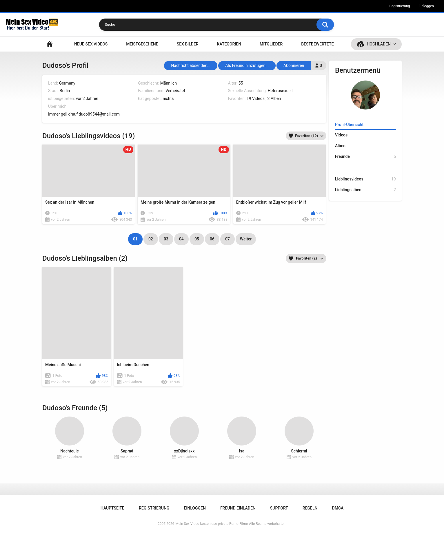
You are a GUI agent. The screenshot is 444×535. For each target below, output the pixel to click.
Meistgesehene (142, 44)
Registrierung (399, 6)
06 (212, 239)
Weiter (246, 239)
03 (166, 239)
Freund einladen (238, 508)
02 (150, 239)
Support (279, 508)
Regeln (310, 508)
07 (227, 239)
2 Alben (274, 98)
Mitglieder (271, 44)
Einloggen (426, 6)
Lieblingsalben (365, 189)
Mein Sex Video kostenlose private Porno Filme (211, 524)
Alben (340, 145)
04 (181, 239)
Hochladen (379, 44)
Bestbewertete (317, 44)
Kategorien (229, 44)
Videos (341, 135)
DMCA (338, 508)
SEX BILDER (188, 44)
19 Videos (256, 98)
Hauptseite (49, 44)
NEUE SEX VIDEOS (91, 44)
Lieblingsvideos (365, 179)
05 (196, 239)
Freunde (365, 156)
